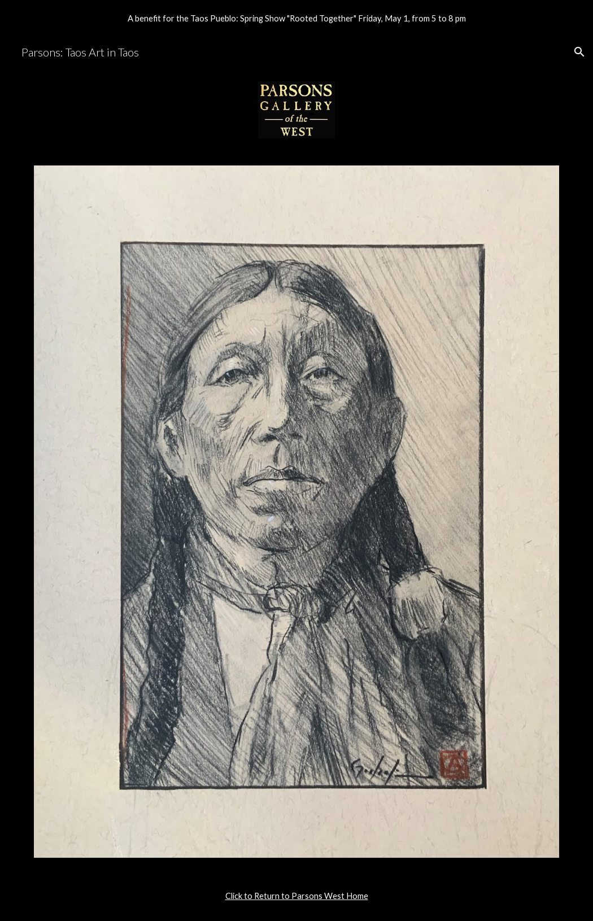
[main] (296, 896)
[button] (579, 52)
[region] (296, 18)
